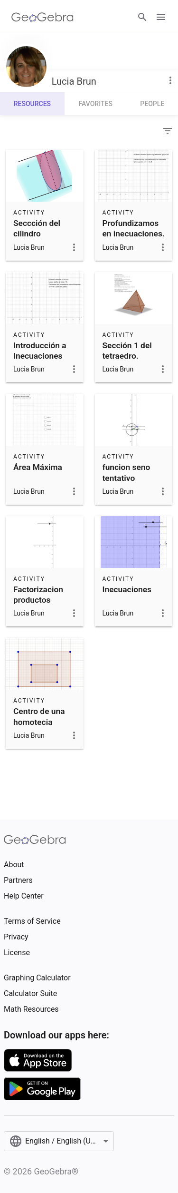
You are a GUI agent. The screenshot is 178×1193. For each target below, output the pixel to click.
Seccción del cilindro (36, 228)
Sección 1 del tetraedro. (127, 351)
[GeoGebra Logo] (42, 17)
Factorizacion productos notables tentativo (38, 605)
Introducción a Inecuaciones (39, 351)
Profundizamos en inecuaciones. (134, 228)
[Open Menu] (161, 17)
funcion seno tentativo (126, 472)
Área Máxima (37, 467)
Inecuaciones (127, 589)
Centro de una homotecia (39, 716)
